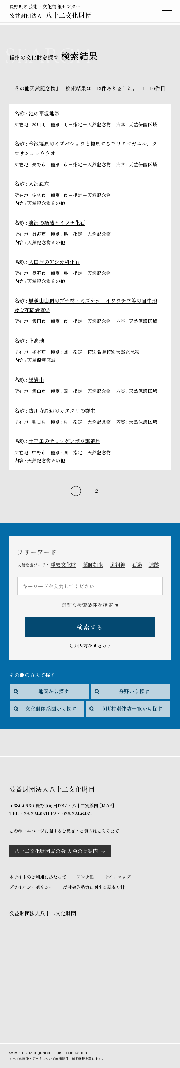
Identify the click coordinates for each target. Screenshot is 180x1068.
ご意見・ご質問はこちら (86, 830)
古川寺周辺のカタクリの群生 (62, 410)
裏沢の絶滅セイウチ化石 (57, 222)
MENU (167, 10)
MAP (107, 805)
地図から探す (53, 691)
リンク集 (85, 877)
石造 (137, 564)
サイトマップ (117, 877)
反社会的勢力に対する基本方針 (94, 887)
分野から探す (134, 691)
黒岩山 (36, 379)
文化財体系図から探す (51, 708)
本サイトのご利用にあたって (37, 877)
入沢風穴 (39, 183)
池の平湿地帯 (44, 113)
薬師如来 (93, 564)
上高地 (36, 340)
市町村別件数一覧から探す (131, 708)
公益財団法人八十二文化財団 (42, 913)
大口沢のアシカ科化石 (54, 261)
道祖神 (117, 564)
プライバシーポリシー (31, 887)
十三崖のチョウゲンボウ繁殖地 (64, 440)
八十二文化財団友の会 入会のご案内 (56, 851)
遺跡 (154, 564)
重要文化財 (63, 564)
